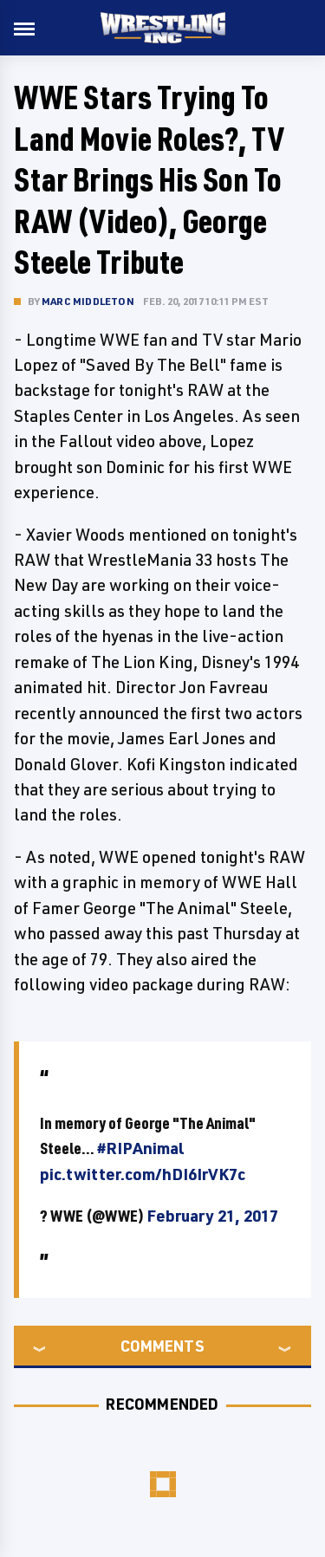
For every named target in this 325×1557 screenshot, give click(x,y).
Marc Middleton (88, 301)
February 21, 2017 (212, 1215)
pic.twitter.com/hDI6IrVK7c (142, 1174)
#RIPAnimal (140, 1148)
